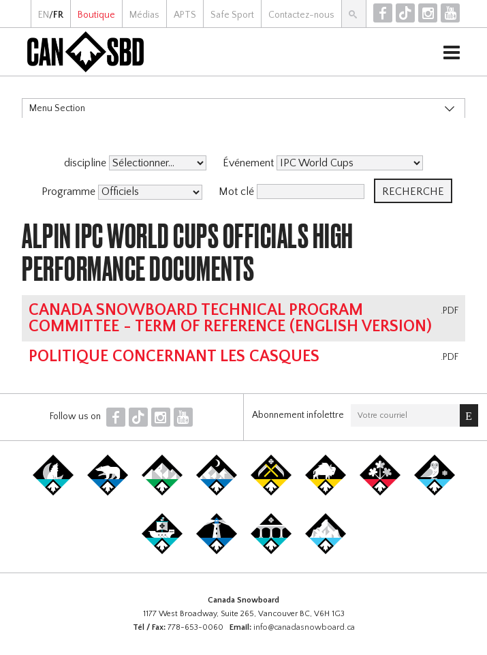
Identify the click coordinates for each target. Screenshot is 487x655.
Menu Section (57, 108)
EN (43, 15)
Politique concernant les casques (174, 356)
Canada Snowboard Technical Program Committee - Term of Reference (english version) (230, 318)
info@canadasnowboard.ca (304, 627)
